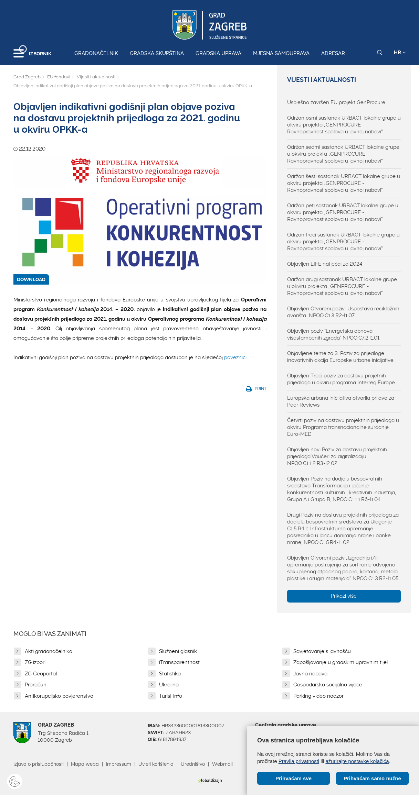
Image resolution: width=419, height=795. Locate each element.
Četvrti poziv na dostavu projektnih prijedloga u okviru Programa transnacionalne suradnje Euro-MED (343, 427)
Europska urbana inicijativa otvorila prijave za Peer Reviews (340, 401)
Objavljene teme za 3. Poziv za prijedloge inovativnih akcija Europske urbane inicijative (340, 356)
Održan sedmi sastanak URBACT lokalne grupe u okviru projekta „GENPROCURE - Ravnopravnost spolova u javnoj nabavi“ (343, 154)
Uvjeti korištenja (156, 764)
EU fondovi (58, 76)
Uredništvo (193, 764)
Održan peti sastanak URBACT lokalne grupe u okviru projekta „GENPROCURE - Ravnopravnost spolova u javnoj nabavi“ (342, 212)
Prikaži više (344, 596)
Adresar (333, 53)
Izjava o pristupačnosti (38, 764)
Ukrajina (169, 685)
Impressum (118, 764)
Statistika (170, 674)
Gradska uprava (218, 53)
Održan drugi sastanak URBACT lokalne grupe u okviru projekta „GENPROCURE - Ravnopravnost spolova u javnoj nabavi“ (342, 286)
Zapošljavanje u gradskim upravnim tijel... (342, 662)
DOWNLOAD (31, 279)
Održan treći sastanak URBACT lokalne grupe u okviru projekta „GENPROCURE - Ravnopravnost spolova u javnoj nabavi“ (343, 242)
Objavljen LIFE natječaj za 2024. (325, 264)
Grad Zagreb (27, 76)
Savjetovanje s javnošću (322, 651)
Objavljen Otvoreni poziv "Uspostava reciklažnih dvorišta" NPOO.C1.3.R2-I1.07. (343, 312)
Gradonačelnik (96, 53)
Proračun (35, 685)
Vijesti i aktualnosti (96, 76)
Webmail (222, 764)
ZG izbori (35, 662)
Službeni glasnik (178, 651)
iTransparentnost (179, 662)
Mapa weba (85, 764)
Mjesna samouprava (281, 53)
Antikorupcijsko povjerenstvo (59, 696)
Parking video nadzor (318, 696)
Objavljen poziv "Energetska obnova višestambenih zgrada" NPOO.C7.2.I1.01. (333, 334)
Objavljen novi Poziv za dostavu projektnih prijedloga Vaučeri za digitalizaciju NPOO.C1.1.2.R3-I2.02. (337, 456)
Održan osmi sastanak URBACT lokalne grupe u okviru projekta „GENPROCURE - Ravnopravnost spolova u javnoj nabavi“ (344, 125)
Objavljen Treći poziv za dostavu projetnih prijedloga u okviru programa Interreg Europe (341, 379)
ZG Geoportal (41, 674)
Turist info (170, 696)
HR (400, 52)
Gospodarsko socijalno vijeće (327, 685)
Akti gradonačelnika (48, 651)
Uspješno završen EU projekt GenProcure (336, 102)
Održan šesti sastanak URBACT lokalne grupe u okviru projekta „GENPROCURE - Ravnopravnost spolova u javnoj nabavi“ (343, 183)
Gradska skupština (157, 53)
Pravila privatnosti (299, 761)
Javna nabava (310, 674)
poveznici (235, 357)
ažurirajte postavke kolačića (357, 761)
